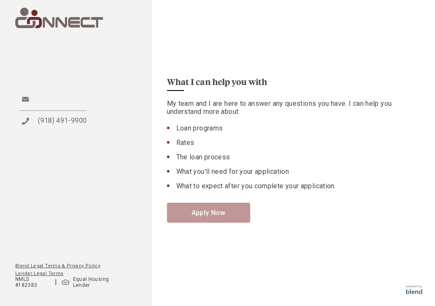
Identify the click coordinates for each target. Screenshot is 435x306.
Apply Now (209, 213)
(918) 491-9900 (62, 120)
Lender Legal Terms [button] (39, 273)
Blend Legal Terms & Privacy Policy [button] (57, 266)
